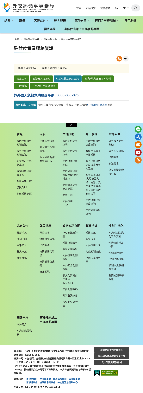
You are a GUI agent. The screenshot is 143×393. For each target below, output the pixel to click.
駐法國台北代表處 (97, 104)
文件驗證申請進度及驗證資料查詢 (70, 174)
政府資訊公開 (71, 226)
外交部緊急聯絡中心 (116, 171)
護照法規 (91, 232)
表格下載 (68, 194)
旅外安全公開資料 (70, 267)
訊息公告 (22, 226)
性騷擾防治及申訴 (116, 244)
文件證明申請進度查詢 (93, 201)
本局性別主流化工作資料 (116, 234)
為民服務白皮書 (47, 263)
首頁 (78, 8)
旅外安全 (80, 20)
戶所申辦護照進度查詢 (93, 142)
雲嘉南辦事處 (59, 379)
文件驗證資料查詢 (93, 211)
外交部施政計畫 (70, 234)
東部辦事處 (31, 382)
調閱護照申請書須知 (24, 172)
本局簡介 (22, 324)
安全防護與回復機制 (112, 362)
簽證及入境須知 (41, 78)
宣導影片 (22, 245)
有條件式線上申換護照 (93, 152)
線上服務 (60, 20)
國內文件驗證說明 (70, 142)
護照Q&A (22, 187)
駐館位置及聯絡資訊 (67, 78)
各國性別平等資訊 (116, 277)
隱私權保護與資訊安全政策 (111, 356)
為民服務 (130, 20)
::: (1, 2)
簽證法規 (91, 238)
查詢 (135, 7)
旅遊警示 (114, 163)
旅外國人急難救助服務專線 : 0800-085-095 (46, 95)
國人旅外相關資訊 (47, 148)
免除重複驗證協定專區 (70, 186)
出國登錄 (114, 157)
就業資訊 (22, 257)
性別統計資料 (116, 252)
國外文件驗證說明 (70, 152)
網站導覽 (91, 8)
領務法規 (91, 226)
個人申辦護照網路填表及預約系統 (93, 164)
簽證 (22, 20)
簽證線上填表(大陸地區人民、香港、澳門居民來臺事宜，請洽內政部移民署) (93, 184)
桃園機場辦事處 (47, 382)
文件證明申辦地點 (70, 162)
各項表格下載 (24, 181)
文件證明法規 (93, 245)
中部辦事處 (45, 379)
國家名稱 (22, 78)
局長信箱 (45, 232)
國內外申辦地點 (105, 20)
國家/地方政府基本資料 (98, 78)
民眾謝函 (45, 245)
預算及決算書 (70, 295)
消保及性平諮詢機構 (44, 85)
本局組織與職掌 (24, 332)
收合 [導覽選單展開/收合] (71, 125)
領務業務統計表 (70, 303)
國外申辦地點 (50, 39)
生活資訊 (22, 85)
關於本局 (49, 29)
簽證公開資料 (70, 248)
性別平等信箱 (116, 259)
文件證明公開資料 (70, 257)
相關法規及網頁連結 (116, 267)
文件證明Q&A (68, 203)
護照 (7, 20)
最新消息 (22, 232)
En (116, 8)
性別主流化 (116, 226)
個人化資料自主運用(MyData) (70, 279)
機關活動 (22, 238)
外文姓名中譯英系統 (24, 162)
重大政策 (22, 251)
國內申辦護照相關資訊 (24, 142)
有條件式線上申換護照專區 (81, 29)
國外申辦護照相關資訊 (24, 152)
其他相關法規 (93, 251)
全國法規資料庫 (93, 259)
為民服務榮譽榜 (47, 253)
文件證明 (40, 20)
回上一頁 (126, 58)
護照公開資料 (70, 242)
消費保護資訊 (47, 238)
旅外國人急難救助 (116, 142)
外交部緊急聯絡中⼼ (68, 382)
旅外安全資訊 (116, 150)
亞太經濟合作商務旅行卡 (47, 159)
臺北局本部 (31, 379)
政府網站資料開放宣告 (111, 349)
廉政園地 (45, 271)
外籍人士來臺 (47, 140)
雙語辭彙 (105, 8)
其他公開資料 (70, 289)
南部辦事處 (74, 379)
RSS (119, 58)
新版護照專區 (24, 193)
